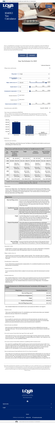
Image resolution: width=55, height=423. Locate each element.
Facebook (27, 401)
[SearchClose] (42, 6)
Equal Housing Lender (38, 417)
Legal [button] (4, 407)
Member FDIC (28, 417)
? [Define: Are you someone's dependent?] (18, 78)
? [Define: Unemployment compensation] (18, 91)
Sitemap (27, 414)
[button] (27, 68)
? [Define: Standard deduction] (18, 95)
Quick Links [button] (6, 403)
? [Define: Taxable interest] (18, 86)
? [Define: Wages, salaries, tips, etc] (18, 82)
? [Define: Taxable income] (18, 99)
